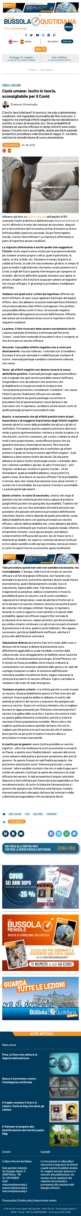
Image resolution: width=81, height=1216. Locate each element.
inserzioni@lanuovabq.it (14, 1191)
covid (27, 814)
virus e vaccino (15, 814)
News (15, 41)
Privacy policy (9, 1200)
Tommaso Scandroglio (24, 104)
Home (32, 70)
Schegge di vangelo (21, 57)
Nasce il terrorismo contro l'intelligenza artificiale (19, 1080)
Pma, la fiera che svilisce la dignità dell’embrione (19, 1056)
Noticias (28, 41)
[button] (40, 49)
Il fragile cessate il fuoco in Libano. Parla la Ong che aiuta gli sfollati (23, 1106)
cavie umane (38, 814)
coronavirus (51, 814)
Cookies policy (25, 1200)
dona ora (67, 41)
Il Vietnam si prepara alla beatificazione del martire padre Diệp (23, 1130)
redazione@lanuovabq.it (14, 1184)
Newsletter (53, 41)
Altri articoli (41, 1033)
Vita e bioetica (47, 70)
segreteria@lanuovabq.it (14, 1187)
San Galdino (59, 57)
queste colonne (36, 216)
